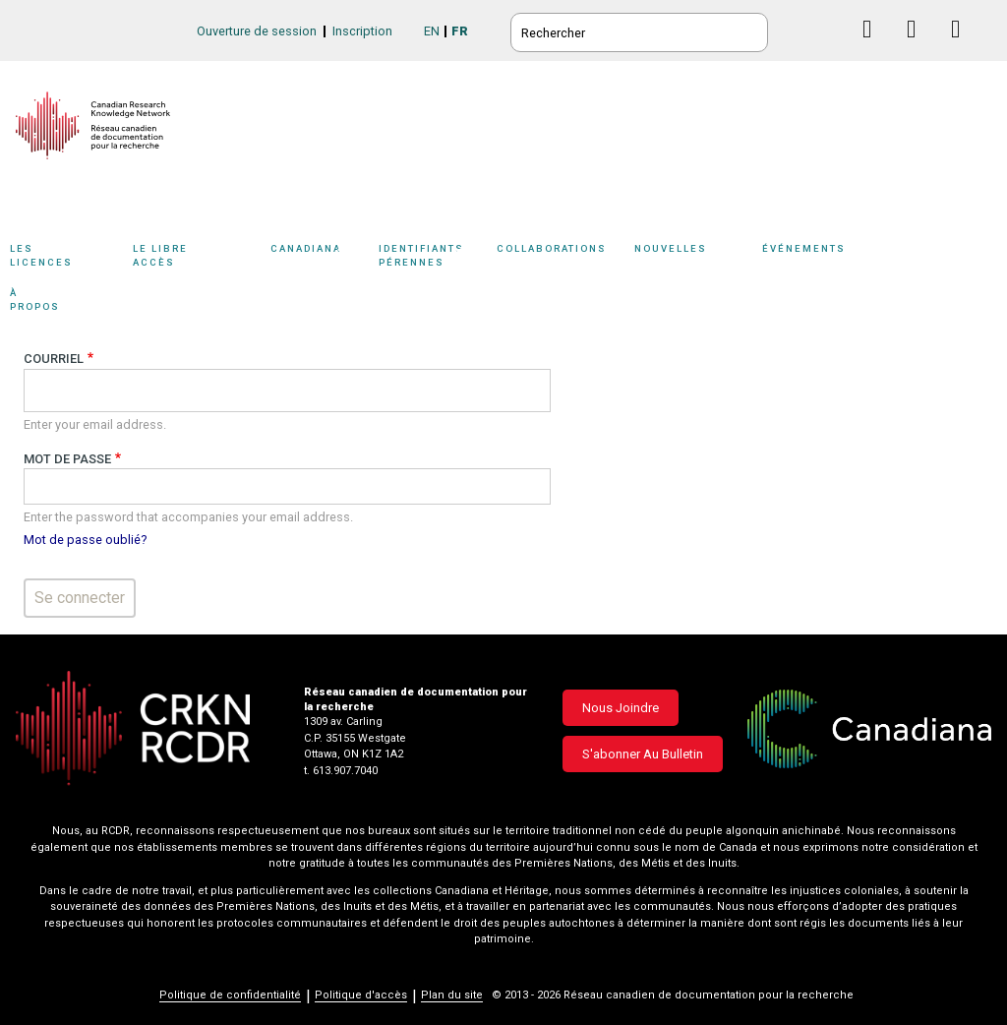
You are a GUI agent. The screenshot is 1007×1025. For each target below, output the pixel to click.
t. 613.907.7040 (341, 770)
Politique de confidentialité (230, 995)
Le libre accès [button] (197, 258)
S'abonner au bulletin (642, 754)
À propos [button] (56, 302)
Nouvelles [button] (693, 258)
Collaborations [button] (565, 258)
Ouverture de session (257, 31)
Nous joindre (620, 707)
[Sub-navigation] (61, 259)
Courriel (54, 358)
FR (459, 31)
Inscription (362, 31)
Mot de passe (67, 459)
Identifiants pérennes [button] (433, 258)
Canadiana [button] (319, 258)
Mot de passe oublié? (85, 539)
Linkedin (919, 47)
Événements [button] (835, 258)
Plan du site (452, 995)
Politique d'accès (361, 995)
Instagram (963, 47)
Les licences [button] (66, 258)
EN (432, 31)
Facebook (874, 47)
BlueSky (830, 29)
